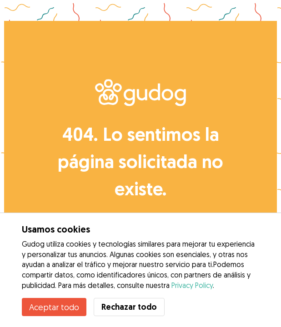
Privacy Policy (192, 285)
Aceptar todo (54, 307)
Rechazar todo (129, 307)
